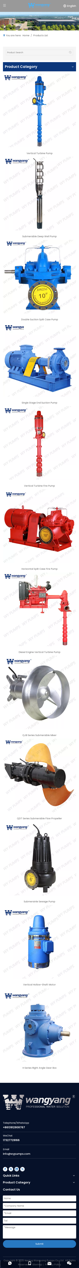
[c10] (39, 859)
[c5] (39, 443)
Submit (39, 1244)
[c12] (39, 1025)
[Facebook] (5, 1169)
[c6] (39, 526)
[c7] (39, 609)
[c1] (39, 110)
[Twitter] (22, 1169)
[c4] (39, 360)
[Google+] (11, 1169)
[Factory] (39, 21)
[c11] (39, 942)
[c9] (39, 775)
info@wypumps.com (16, 1154)
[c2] (39, 193)
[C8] (39, 692)
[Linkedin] (16, 1169)
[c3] (39, 276)
